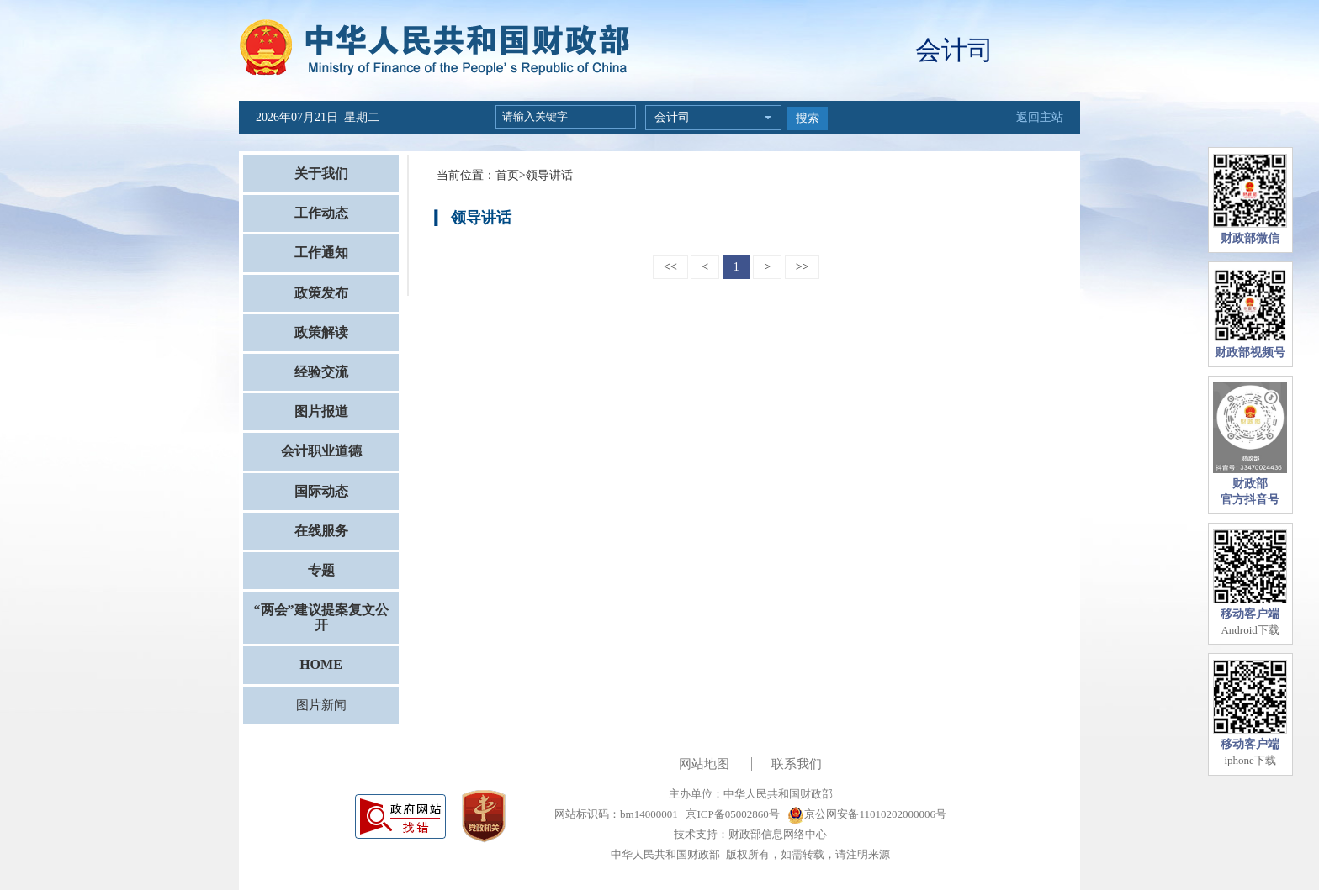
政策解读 (321, 332)
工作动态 (321, 213)
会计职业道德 (321, 451)
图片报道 (321, 411)
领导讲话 (549, 175)
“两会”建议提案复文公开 (321, 617)
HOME (320, 664)
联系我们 (796, 764)
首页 (507, 175)
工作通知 (321, 252)
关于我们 (321, 173)
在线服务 (321, 531)
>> (802, 267)
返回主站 (1039, 117)
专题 (321, 570)
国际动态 (321, 491)
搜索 (807, 118)
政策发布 (321, 293)
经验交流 (321, 372)
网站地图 (704, 764)
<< (670, 267)
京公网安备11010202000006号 (866, 814)
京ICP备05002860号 (731, 814)
